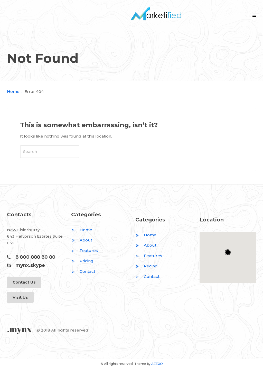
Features (84, 250)
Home (13, 91)
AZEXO (157, 364)
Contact (83, 271)
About (81, 240)
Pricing (82, 260)
